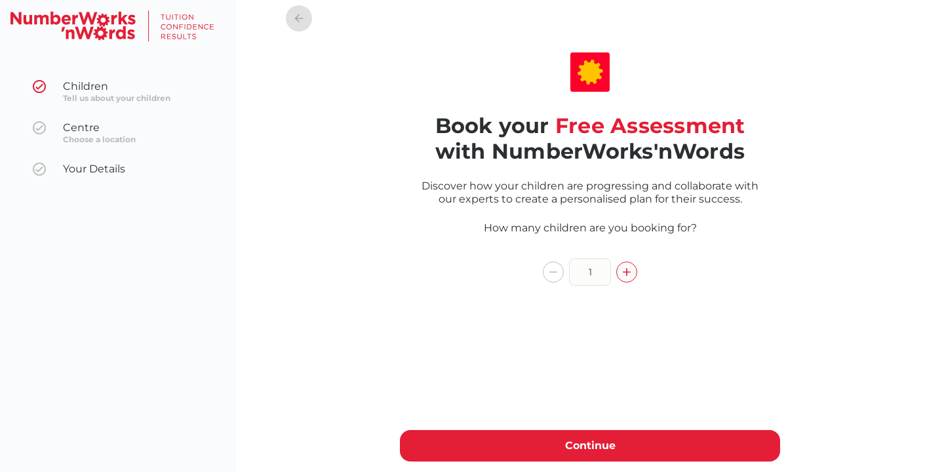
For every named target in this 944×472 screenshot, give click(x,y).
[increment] (626, 272)
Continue (590, 446)
